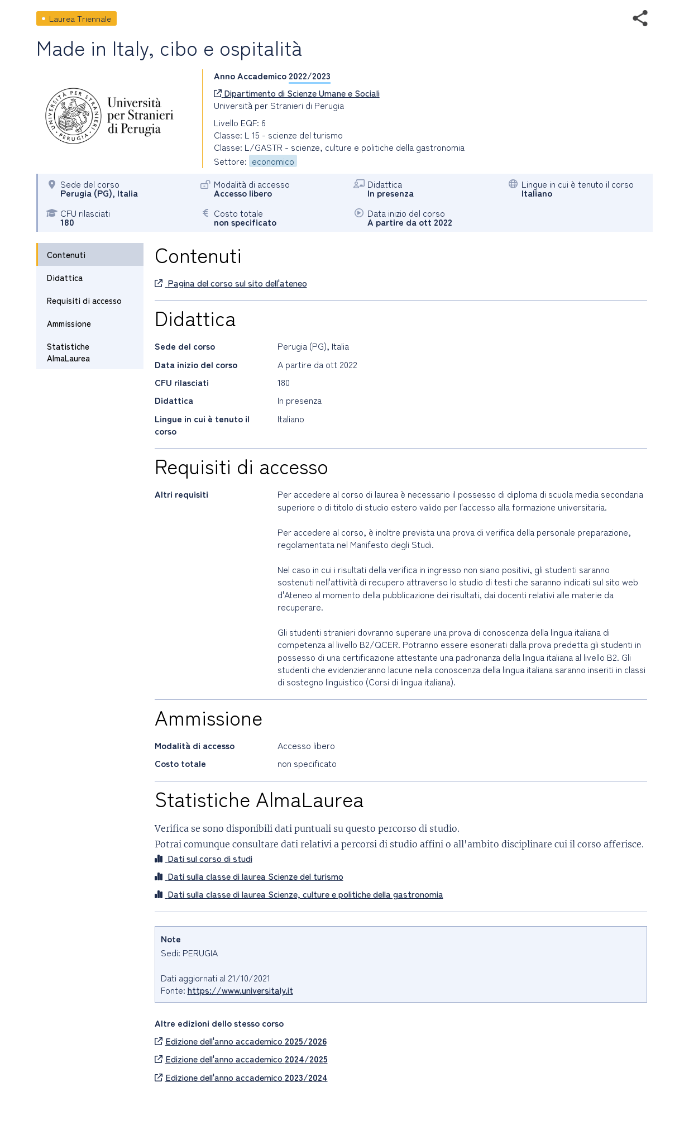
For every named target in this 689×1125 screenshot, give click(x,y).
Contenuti (66, 254)
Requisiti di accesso (84, 300)
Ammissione (69, 323)
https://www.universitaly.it (240, 990)
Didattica (65, 277)
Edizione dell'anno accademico (241, 1041)
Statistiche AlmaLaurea (68, 352)
